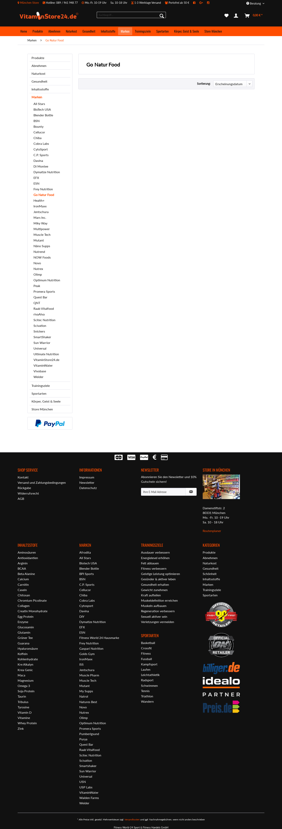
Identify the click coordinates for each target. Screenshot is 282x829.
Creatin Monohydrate (32, 611)
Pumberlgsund (89, 734)
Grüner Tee (25, 638)
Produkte (38, 58)
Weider (38, 377)
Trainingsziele (41, 385)
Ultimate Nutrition (46, 354)
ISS (81, 664)
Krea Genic (25, 670)
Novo (37, 263)
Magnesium (25, 680)
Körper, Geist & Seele (46, 401)
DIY (81, 616)
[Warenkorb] (253, 16)
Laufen (145, 669)
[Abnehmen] (54, 31)
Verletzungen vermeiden (157, 622)
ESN (36, 183)
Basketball (148, 643)
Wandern (147, 701)
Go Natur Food (43, 195)
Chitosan (24, 595)
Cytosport (86, 606)
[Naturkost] (71, 31)
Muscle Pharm (89, 675)
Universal (39, 348)
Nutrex (38, 269)
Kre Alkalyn (25, 664)
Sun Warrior (41, 342)
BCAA (22, 568)
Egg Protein (25, 616)
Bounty (38, 126)
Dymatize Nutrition (46, 172)
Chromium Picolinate (32, 600)
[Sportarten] (162, 31)
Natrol (83, 696)
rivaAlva (39, 314)
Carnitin (23, 584)
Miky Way (40, 223)
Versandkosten (132, 819)
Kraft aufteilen (151, 595)
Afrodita (85, 552)
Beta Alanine (26, 574)
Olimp (37, 274)
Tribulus (23, 702)
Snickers (39, 331)
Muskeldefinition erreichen (159, 600)
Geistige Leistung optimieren (160, 574)
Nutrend (39, 251)
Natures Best (88, 702)
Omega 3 (24, 686)
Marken (37, 97)
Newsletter (86, 482)
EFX (36, 177)
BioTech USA (42, 109)
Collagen (24, 606)
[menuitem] (115, 2)
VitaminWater (43, 365)
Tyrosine (23, 707)
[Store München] (213, 31)
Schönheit (210, 574)
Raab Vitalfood (43, 308)
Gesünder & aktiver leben (158, 579)
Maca (21, 675)
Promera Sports (44, 291)
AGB (21, 498)
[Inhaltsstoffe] (108, 31)
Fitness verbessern (153, 568)
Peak (36, 286)
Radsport (147, 680)
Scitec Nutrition (44, 320)
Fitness (146, 653)
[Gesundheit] (89, 31)
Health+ (38, 200)
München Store (29, 2)
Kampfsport (149, 664)
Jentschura (41, 212)
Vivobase (39, 371)
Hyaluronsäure (28, 648)
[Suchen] (162, 16)
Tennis (145, 691)
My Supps (86, 691)
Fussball (146, 659)
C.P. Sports (41, 155)
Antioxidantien (28, 558)
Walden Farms (89, 798)
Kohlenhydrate (28, 659)
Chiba (37, 138)
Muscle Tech (42, 234)
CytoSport (40, 149)
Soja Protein (26, 691)
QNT (36, 303)
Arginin (23, 563)
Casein (22, 590)
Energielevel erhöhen (155, 558)
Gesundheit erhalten (155, 584)
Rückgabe (24, 488)
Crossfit (146, 648)
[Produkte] (38, 31)
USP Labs (85, 787)
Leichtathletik (150, 675)
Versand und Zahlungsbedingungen (42, 482)
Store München (42, 409)
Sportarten (39, 393)
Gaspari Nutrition (91, 648)
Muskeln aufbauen (153, 606)
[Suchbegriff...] (131, 15)
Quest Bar (40, 297)
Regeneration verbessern (158, 611)
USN (82, 781)
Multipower (41, 229)
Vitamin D (25, 712)
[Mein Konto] (236, 16)
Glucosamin (26, 627)
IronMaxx (40, 206)
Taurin (22, 696)
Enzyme (23, 622)
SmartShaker (42, 337)
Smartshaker (88, 766)
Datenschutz (88, 488)
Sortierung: (204, 83)
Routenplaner (212, 531)
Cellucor (39, 132)
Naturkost (38, 73)
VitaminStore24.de (46, 360)
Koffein (23, 654)
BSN (36, 121)
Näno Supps (41, 246)
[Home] (24, 31)
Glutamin (24, 632)
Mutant (38, 240)
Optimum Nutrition (46, 280)
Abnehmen (39, 65)
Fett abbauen (150, 563)
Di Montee (40, 166)
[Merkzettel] (226, 16)
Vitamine (24, 718)
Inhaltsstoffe (40, 89)
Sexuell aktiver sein (154, 616)
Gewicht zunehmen (154, 590)
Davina (38, 160)
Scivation (39, 325)
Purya (83, 739)
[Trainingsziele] (143, 31)
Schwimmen (149, 685)
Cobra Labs (41, 143)
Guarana (23, 643)
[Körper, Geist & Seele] (186, 31)
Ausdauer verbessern (155, 552)
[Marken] (125, 31)
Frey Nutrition (43, 189)
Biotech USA (88, 563)
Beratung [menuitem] (254, 3)
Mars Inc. (39, 217)
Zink (21, 728)
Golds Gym (87, 654)
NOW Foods (42, 257)
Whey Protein (27, 723)
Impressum (86, 477)
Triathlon (147, 696)
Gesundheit (39, 81)
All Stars (39, 104)
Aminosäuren (27, 552)
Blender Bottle (43, 115)
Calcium (23, 579)
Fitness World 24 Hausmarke (99, 638)
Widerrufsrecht (28, 493)
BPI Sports (86, 574)
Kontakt (23, 477)
